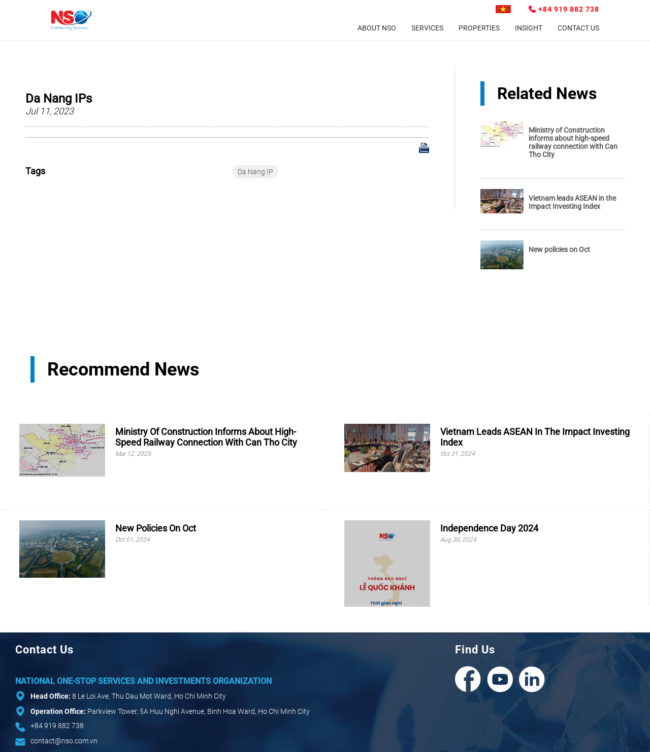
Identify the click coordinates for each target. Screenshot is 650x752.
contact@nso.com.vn (64, 741)
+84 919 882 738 (568, 9)
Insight (528, 28)
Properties (479, 28)
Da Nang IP (255, 172)
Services (427, 28)
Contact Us (578, 28)
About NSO (377, 28)
